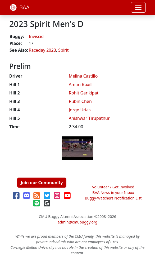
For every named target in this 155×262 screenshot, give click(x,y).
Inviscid (36, 36)
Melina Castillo (83, 76)
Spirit (63, 50)
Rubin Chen (80, 101)
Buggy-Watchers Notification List (113, 198)
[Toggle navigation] (138, 7)
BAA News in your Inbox (113, 192)
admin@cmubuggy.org (77, 222)
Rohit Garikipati (84, 93)
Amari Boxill (81, 84)
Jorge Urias (80, 110)
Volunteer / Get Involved (113, 186)
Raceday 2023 (42, 50)
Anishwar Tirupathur (89, 118)
